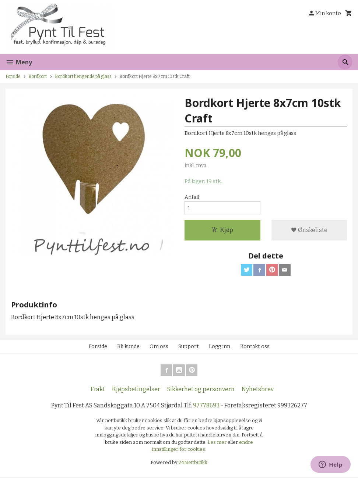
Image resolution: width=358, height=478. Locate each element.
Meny (19, 62)
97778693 (206, 406)
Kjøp (222, 230)
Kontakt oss (255, 347)
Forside (13, 76)
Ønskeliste (309, 230)
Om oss (159, 347)
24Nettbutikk (193, 463)
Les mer (218, 443)
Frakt (98, 389)
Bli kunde (128, 347)
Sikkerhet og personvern (201, 389)
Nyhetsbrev (258, 389)
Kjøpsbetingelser (136, 389)
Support (188, 347)
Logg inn (219, 347)
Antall (192, 197)
